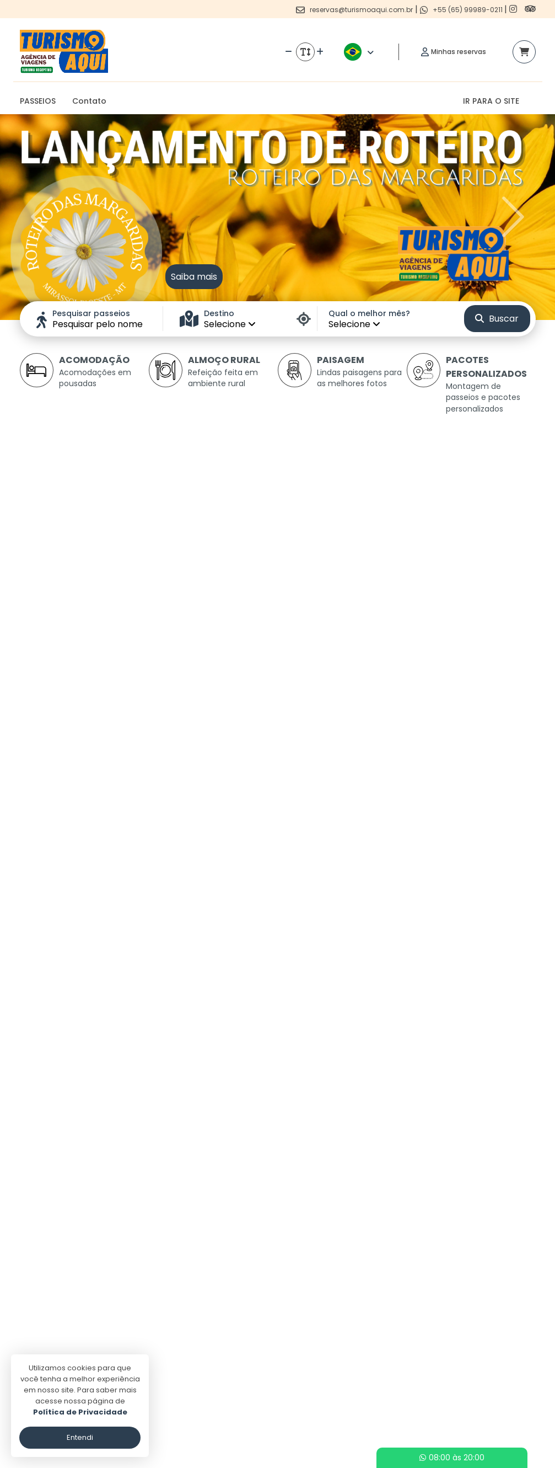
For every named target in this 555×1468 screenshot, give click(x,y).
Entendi (80, 1437)
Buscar (497, 318)
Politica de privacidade (244, 1360)
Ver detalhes (100, 719)
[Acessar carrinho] (524, 51)
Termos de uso (230, 1376)
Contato (89, 100)
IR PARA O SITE (491, 100)
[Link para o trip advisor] (530, 9)
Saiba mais (194, 276)
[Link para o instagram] (514, 9)
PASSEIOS (38, 100)
